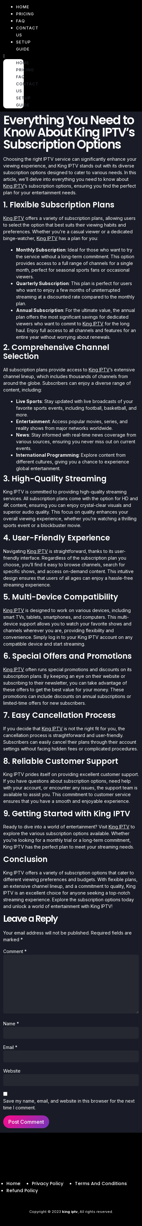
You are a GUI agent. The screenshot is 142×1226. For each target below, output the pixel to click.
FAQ (20, 76)
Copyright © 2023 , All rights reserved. (71, 1211)
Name (11, 1023)
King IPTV (13, 186)
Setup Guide (23, 45)
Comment (15, 951)
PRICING (25, 14)
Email (10, 1047)
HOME (22, 62)
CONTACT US (27, 31)
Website (12, 1071)
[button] (13, 55)
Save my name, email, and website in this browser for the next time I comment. (69, 1104)
